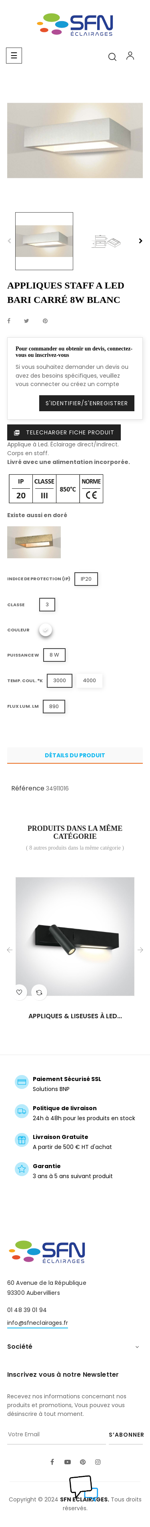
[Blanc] (45, 629)
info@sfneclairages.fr (37, 1323)
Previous (9, 241)
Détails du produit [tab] (75, 755)
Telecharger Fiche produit (64, 432)
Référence (27, 788)
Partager (8, 321)
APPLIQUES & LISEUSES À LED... (75, 1016)
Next (141, 241)
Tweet (26, 321)
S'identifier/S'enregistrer (87, 403)
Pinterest (45, 321)
